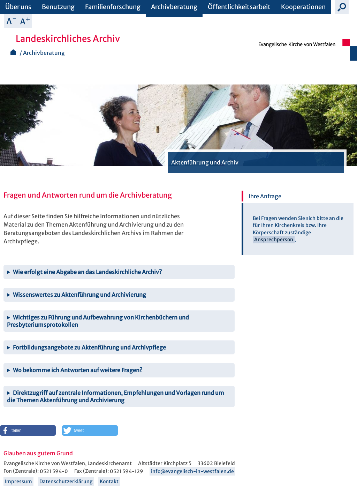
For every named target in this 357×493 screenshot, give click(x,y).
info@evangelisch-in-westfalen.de (192, 471)
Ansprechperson (273, 240)
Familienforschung (112, 7)
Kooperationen (303, 7)
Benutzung (58, 7)
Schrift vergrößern (25, 21)
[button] (28, 430)
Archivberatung (174, 7)
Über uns (18, 7)
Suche (342, 7)
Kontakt (109, 481)
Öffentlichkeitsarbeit (239, 7)
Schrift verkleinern (11, 21)
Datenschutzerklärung (65, 481)
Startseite (13, 52)
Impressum (18, 481)
